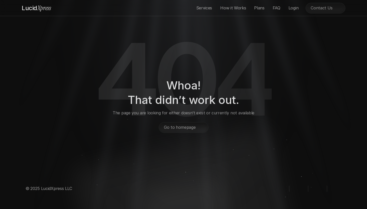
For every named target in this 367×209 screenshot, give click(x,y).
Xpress (36, 8)
